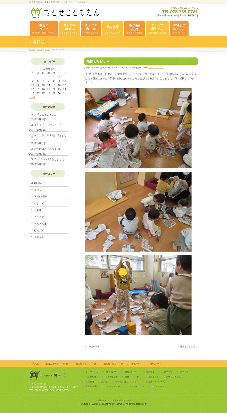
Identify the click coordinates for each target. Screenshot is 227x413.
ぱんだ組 (39, 230)
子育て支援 (167, 372)
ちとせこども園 (110, 400)
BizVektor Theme (113, 404)
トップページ (92, 372)
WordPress (97, 404)
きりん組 (39, 237)
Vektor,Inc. (130, 404)
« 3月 (32, 97)
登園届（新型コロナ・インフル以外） (122, 363)
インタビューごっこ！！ (48, 124)
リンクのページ (154, 363)
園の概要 (150, 372)
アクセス (184, 372)
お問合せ (90, 382)
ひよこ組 (160, 68)
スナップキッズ (173, 377)
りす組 (38, 210)
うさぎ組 (39, 216)
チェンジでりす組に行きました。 (50, 137)
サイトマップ (157, 386)
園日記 (151, 68)
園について (111, 372)
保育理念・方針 (131, 372)
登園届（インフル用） (86, 363)
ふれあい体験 (92, 346)
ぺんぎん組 (40, 223)
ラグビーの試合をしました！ (50, 159)
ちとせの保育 (92, 377)
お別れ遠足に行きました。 (49, 148)
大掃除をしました (188, 346)
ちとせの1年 (112, 377)
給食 (127, 377)
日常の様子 (40, 196)
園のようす (153, 377)
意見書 (35, 363)
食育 (139, 377)
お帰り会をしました (45, 114)
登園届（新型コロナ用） (57, 363)
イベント (39, 190)
